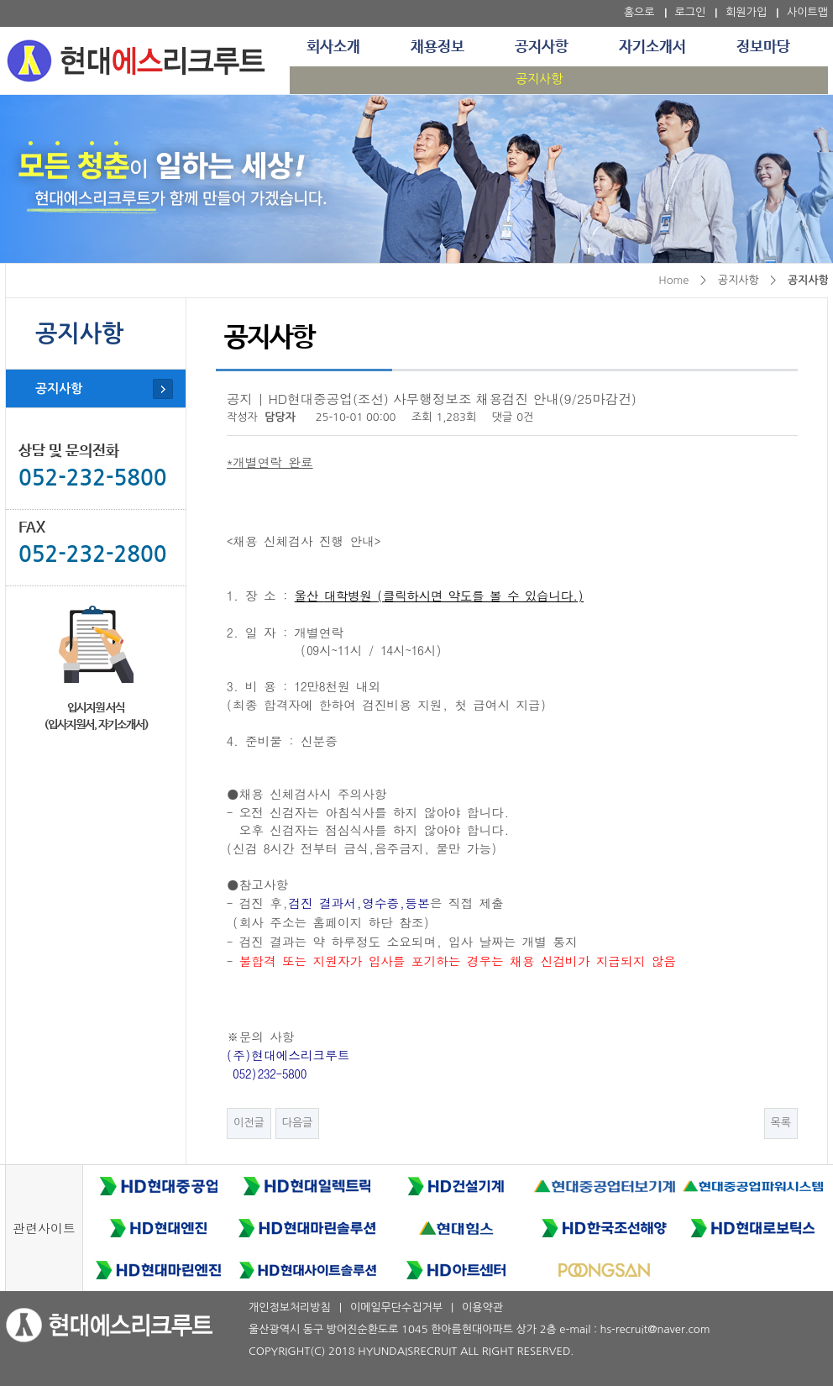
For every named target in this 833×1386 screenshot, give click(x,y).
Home (673, 280)
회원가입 (746, 12)
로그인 (690, 12)
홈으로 (639, 12)
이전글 (249, 1122)
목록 (781, 1122)
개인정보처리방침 (290, 1307)
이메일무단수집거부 (396, 1307)
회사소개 (333, 47)
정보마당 (763, 47)
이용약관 (482, 1307)
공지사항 (541, 47)
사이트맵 (807, 12)
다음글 (297, 1122)
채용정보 (437, 47)
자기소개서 (652, 47)
